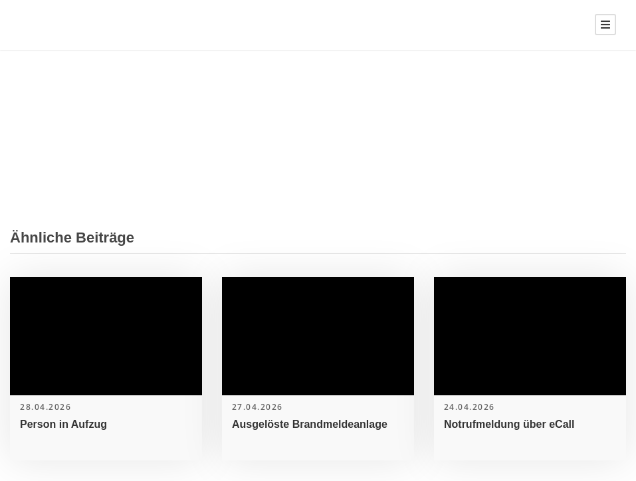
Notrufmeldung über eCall (509, 424)
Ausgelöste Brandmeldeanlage (309, 424)
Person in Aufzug (63, 424)
